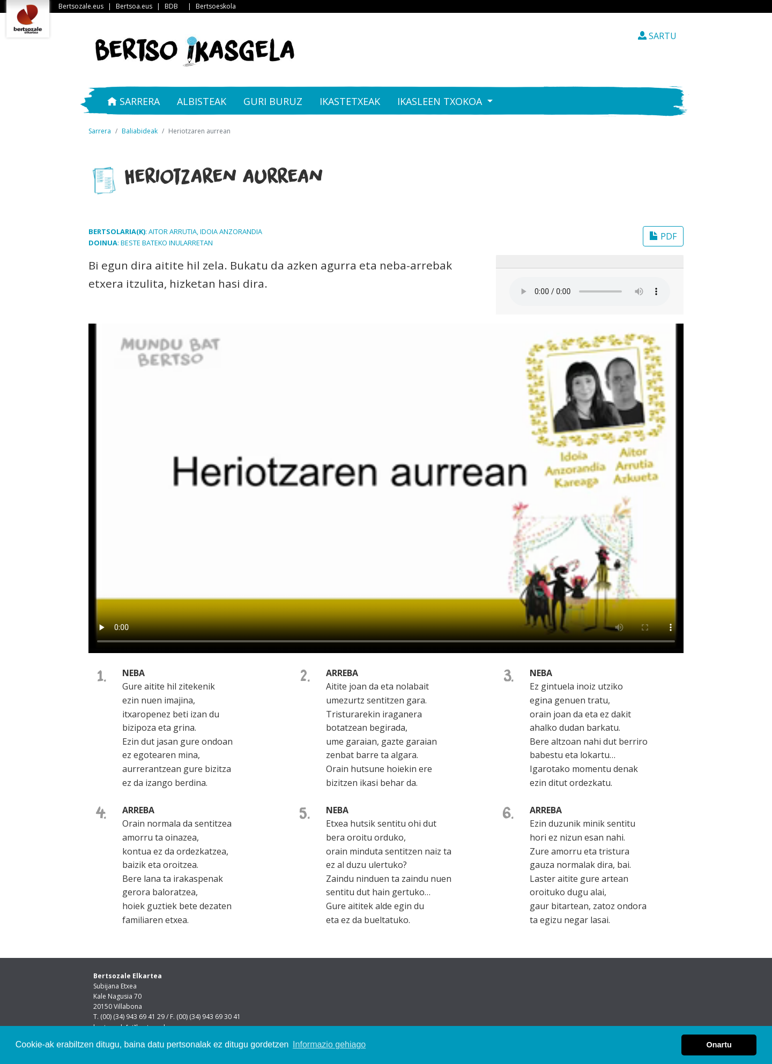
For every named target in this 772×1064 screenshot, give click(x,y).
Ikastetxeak (350, 101)
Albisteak (201, 101)
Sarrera (133, 101)
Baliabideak (140, 131)
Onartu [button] (719, 1044)
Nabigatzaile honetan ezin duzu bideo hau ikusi (386, 486)
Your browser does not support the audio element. (589, 291)
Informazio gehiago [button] (329, 1044)
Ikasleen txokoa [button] (441, 101)
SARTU (657, 36)
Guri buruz (272, 101)
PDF (663, 236)
